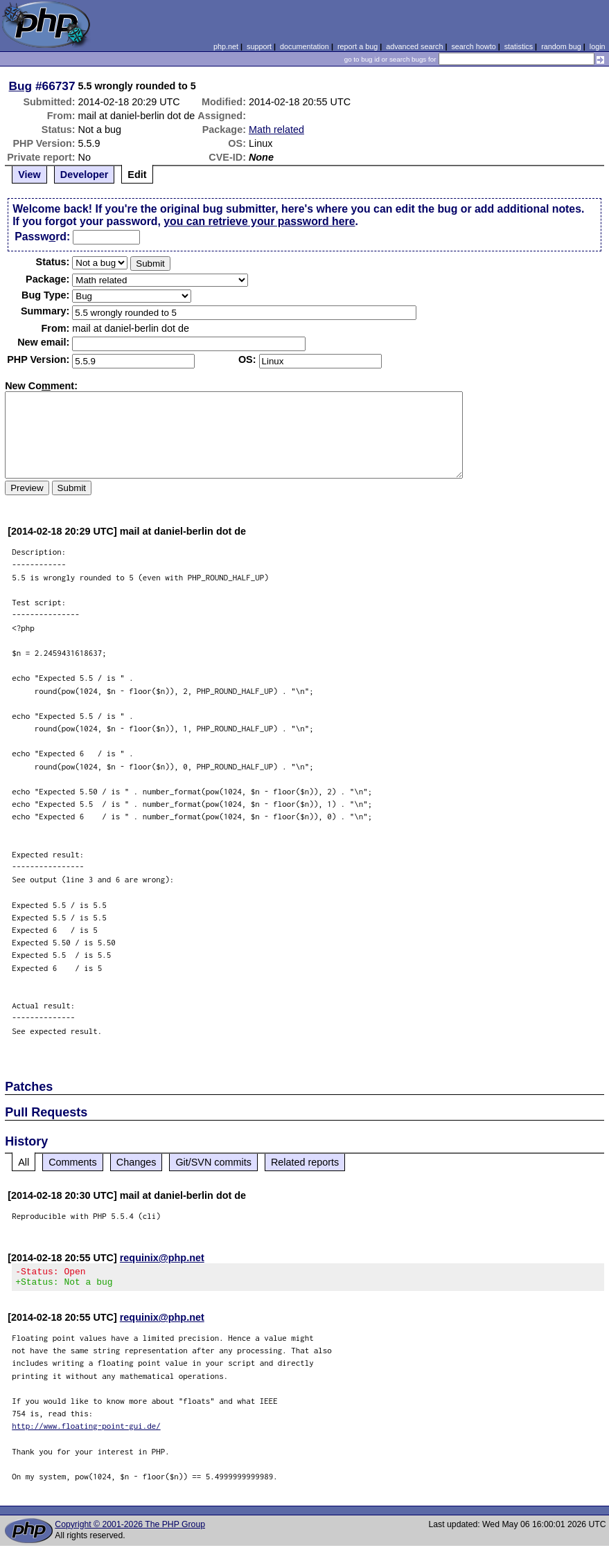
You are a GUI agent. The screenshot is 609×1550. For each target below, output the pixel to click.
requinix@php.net (162, 1257)
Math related (276, 129)
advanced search (414, 46)
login (598, 46)
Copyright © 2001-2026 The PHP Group (130, 1528)
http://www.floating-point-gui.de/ (86, 1429)
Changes (136, 1162)
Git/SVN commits (213, 1162)
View (29, 174)
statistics (518, 46)
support (259, 46)
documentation (304, 46)
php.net (225, 46)
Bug (21, 86)
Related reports (305, 1162)
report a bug (357, 46)
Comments (72, 1162)
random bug (561, 46)
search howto (473, 46)
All (23, 1162)
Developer (84, 174)
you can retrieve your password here (259, 221)
